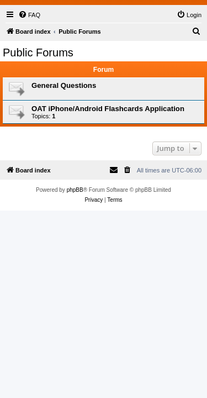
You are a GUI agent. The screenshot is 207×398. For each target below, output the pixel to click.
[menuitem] (29, 15)
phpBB (75, 190)
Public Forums (38, 52)
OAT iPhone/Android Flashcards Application (107, 108)
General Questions (63, 85)
